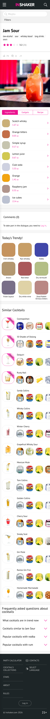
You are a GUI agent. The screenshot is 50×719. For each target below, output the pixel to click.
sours (5, 39)
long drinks (39, 36)
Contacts (32, 660)
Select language (33, 669)
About (6, 685)
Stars (6, 677)
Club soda (29, 166)
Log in (25, 703)
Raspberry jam (29, 188)
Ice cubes (29, 199)
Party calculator (12, 660)
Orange (29, 177)
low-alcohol (8, 36)
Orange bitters (29, 133)
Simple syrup (29, 144)
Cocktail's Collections (9, 669)
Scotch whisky (29, 123)
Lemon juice (29, 155)
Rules (6, 693)
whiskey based (26, 36)
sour (16, 36)
